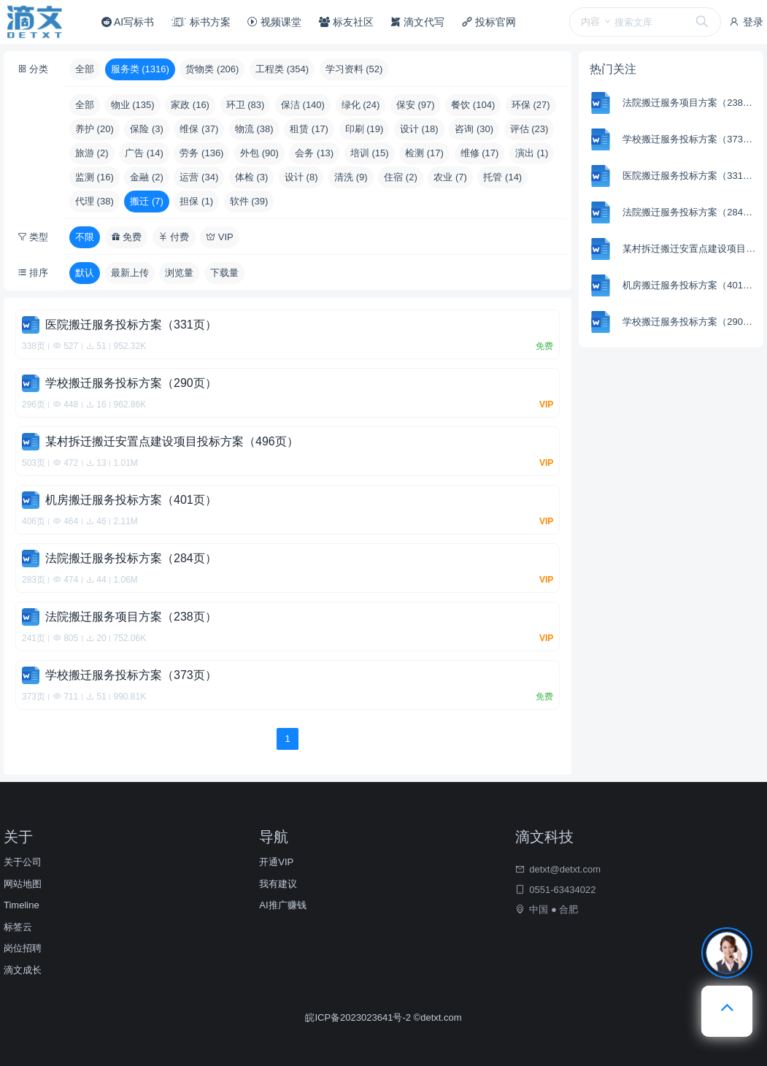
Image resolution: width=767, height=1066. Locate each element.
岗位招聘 (23, 948)
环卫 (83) (245, 104)
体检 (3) (252, 177)
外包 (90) (259, 152)
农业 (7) (450, 177)
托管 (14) (502, 177)
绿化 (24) (361, 104)
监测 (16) (94, 177)
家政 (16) (190, 104)
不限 (84, 236)
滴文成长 (23, 970)
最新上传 (130, 272)
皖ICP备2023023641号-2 (359, 1017)
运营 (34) (199, 177)
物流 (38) (254, 128)
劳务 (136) (201, 152)
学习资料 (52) (354, 69)
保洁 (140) (303, 104)
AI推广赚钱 (282, 905)
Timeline (21, 905)
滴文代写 (417, 22)
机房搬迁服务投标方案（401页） (691, 285)
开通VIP (276, 861)
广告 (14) (144, 152)
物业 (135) (133, 104)
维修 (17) (479, 152)
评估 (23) (529, 128)
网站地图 (23, 883)
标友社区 (346, 22)
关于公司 (23, 861)
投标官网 (489, 22)
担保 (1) (196, 201)
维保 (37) (199, 128)
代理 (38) (94, 201)
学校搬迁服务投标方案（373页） (691, 139)
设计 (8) (301, 177)
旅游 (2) (92, 152)
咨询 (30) (474, 128)
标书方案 (201, 22)
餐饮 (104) (473, 104)
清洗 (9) (351, 177)
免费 (126, 236)
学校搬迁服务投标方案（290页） (691, 321)
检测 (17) (424, 152)
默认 (84, 272)
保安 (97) (415, 104)
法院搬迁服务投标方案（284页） (691, 212)
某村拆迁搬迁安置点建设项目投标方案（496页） (691, 248)
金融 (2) (146, 177)
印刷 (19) (364, 128)
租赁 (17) (309, 128)
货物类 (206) (212, 69)
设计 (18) (419, 128)
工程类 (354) (282, 69)
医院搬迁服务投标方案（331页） (691, 175)
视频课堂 (274, 22)
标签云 (18, 926)
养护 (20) (94, 128)
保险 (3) (146, 128)
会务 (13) (314, 152)
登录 (745, 22)
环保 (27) (531, 104)
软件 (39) (249, 201)
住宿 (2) (400, 177)
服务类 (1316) (140, 69)
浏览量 (179, 272)
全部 (84, 69)
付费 (174, 236)
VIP (220, 236)
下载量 (224, 272)
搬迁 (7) (146, 201)
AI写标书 (127, 22)
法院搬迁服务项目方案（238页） (691, 102)
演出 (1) (532, 152)
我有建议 (278, 883)
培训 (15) (369, 152)
